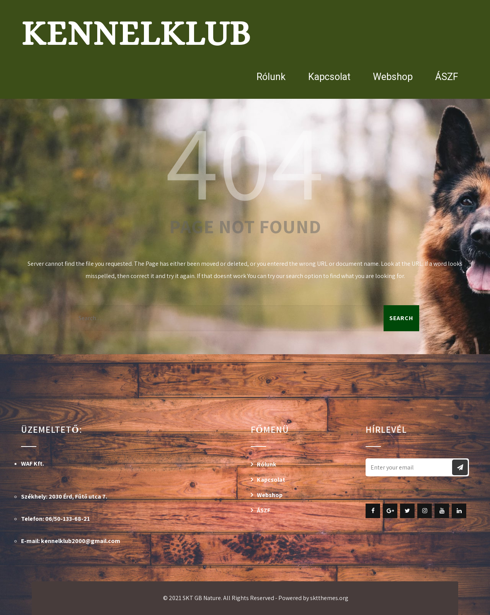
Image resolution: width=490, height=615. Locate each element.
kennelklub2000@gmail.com (80, 541)
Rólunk (271, 76)
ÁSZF (446, 76)
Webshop (393, 76)
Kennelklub (135, 33)
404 (245, 160)
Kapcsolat (329, 76)
